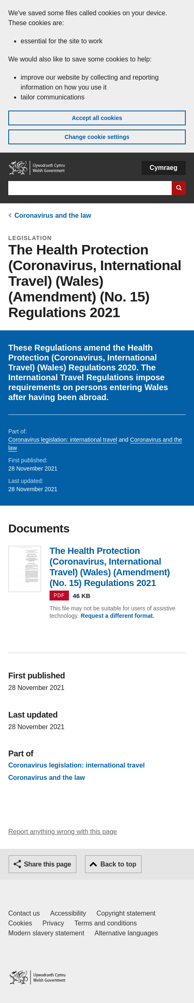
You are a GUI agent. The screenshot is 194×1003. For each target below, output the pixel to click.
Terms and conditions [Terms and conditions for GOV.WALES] (105, 923)
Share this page (47, 864)
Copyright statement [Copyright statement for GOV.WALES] (126, 913)
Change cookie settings (96, 137)
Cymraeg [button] (163, 167)
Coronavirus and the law (52, 215)
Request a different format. (117, 615)
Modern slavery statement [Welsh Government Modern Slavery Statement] (46, 933)
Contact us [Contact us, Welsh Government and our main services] (24, 913)
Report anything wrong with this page (62, 831)
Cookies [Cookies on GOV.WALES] (20, 923)
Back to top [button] (118, 864)
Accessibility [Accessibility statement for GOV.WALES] (68, 913)
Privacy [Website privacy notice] (53, 923)
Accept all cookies (97, 118)
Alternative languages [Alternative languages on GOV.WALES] (126, 933)
